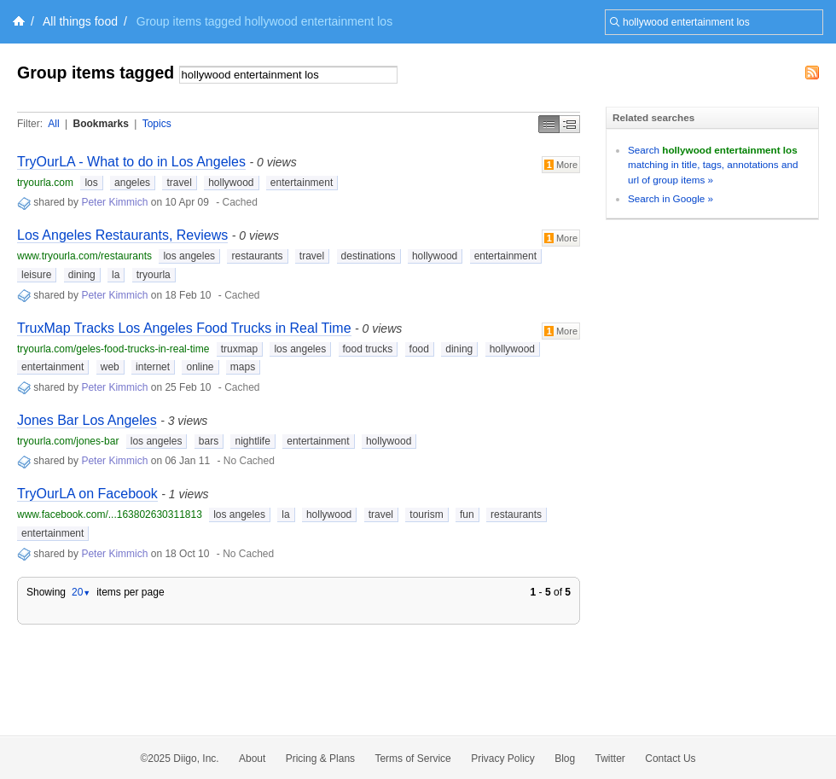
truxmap (239, 349)
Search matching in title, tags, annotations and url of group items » (713, 164)
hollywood (230, 183)
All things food (80, 21)
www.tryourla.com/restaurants (84, 256)
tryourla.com (45, 183)
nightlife (252, 441)
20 (81, 592)
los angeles (189, 256)
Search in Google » (670, 198)
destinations (368, 256)
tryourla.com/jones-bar (68, 441)
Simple (549, 124)
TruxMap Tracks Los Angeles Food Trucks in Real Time (184, 328)
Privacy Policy (503, 758)
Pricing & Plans (320, 758)
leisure (36, 275)
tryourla (153, 275)
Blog (564, 758)
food (419, 349)
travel (178, 183)
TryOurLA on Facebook (87, 493)
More (561, 165)
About (252, 758)
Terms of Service (412, 758)
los (90, 183)
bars (208, 441)
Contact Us (670, 758)
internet (153, 367)
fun (467, 514)
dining (82, 275)
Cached (240, 202)
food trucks (368, 349)
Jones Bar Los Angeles (87, 420)
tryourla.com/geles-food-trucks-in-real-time (113, 349)
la (115, 275)
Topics (156, 124)
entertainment (301, 183)
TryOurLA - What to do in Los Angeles (131, 161)
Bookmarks (100, 124)
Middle (570, 124)
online (199, 367)
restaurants (256, 256)
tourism (426, 514)
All (53, 124)
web (110, 367)
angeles (132, 183)
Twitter (610, 758)
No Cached (249, 461)
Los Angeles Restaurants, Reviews (122, 235)
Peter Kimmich (114, 202)
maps (242, 367)
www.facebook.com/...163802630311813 (109, 514)
